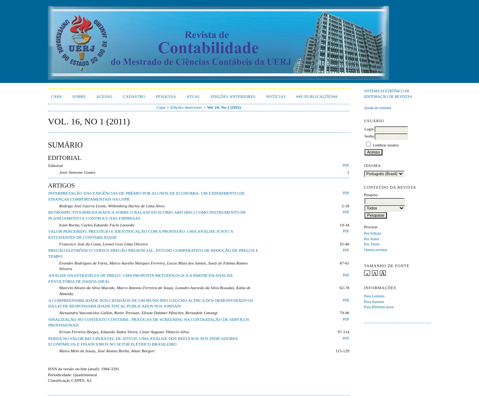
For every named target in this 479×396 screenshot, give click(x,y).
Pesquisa (166, 97)
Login (369, 129)
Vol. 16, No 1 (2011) (224, 107)
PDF (346, 165)
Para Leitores (374, 296)
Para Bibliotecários (379, 307)
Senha (369, 136)
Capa (56, 97)
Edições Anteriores (233, 97)
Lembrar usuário (386, 145)
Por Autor (371, 239)
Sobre (79, 97)
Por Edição (372, 233)
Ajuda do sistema (377, 108)
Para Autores (374, 302)
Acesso (104, 97)
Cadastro (134, 97)
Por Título (372, 244)
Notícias (276, 97)
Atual (193, 97)
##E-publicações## (317, 97)
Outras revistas (375, 250)
